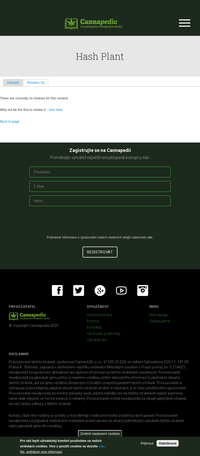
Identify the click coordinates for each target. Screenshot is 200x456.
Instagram (142, 290)
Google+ (100, 290)
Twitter (78, 290)
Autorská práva (99, 315)
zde (101, 446)
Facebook (57, 290)
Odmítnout (167, 443)
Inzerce (93, 321)
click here (55, 110)
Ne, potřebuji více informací (41, 452)
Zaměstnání (97, 340)
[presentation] (100, 223)
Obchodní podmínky (103, 334)
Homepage (158, 315)
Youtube (121, 290)
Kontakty (94, 327)
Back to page (10, 121)
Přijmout (147, 443)
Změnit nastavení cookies (100, 434)
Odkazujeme (159, 321)
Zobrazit (13, 82)
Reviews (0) (37, 82)
